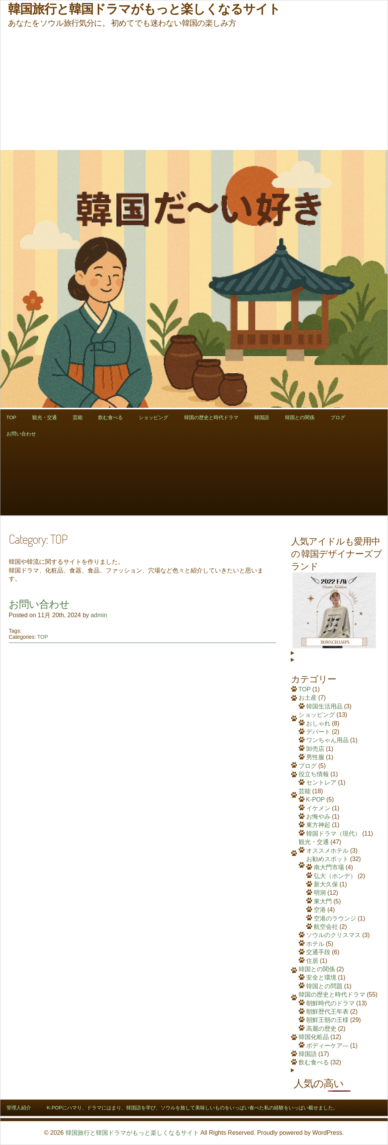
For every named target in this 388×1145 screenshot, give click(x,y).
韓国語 (261, 417)
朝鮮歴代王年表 (327, 1011)
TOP (11, 417)
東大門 (323, 901)
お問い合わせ (21, 434)
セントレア (321, 782)
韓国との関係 (299, 417)
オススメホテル (327, 850)
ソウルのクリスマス (333, 935)
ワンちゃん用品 (327, 740)
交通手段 (318, 952)
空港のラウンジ (335, 918)
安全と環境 (321, 977)
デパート (318, 731)
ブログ (337, 417)
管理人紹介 (18, 1108)
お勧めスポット (327, 859)
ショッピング (153, 417)
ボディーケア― (327, 1045)
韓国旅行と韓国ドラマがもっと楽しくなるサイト (132, 1132)
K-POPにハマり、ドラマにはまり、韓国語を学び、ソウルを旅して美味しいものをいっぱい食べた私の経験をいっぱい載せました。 (192, 1108)
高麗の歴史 (321, 1028)
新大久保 (326, 884)
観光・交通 (44, 417)
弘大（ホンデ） (335, 876)
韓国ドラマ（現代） (333, 833)
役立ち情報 (314, 774)
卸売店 (315, 749)
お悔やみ (318, 816)
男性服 (315, 757)
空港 (320, 909)
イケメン (318, 808)
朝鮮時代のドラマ (330, 1003)
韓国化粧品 (314, 1037)
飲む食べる (110, 417)
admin (99, 615)
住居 (312, 961)
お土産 (308, 697)
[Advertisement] (194, 89)
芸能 (78, 417)
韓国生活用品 (324, 706)
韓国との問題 (324, 986)
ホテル (315, 944)
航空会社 (326, 926)
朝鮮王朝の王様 (327, 1020)
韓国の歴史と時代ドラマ (211, 417)
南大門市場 (329, 867)
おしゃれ (318, 723)
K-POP (315, 799)
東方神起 (318, 825)
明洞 (320, 892)
